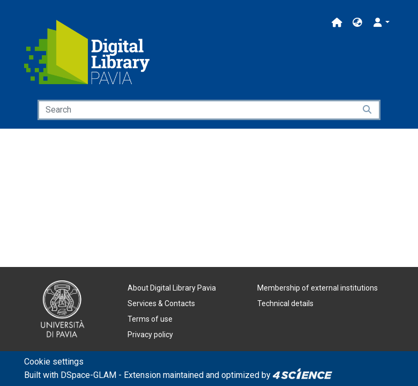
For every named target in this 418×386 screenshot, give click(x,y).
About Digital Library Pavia (172, 288)
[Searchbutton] (367, 110)
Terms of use (150, 319)
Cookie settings (54, 362)
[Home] (87, 52)
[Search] (197, 110)
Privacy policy (150, 334)
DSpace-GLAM (88, 375)
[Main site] (337, 23)
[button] (357, 23)
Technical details (285, 303)
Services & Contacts (161, 303)
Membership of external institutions (317, 288)
